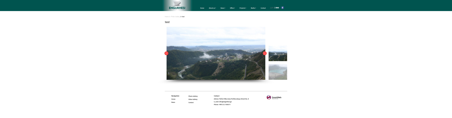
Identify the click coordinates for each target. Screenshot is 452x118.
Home (202, 8)
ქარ (271, 8)
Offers (232, 8)
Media (253, 8)
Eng (277, 8)
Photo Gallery (175, 16)
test (183, 16)
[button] (166, 53)
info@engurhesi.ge (225, 102)
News (223, 8)
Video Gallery (192, 99)
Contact (263, 8)
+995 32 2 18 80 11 (224, 104)
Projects (243, 8)
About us (212, 8)
